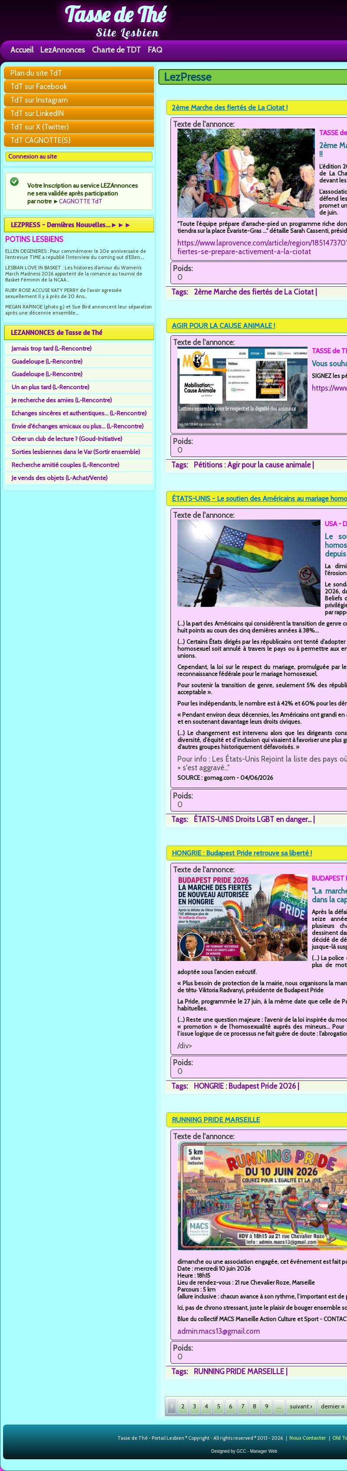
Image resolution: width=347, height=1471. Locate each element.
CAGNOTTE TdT (80, 201)
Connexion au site (32, 156)
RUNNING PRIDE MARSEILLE (216, 1120)
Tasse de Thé (115, 14)
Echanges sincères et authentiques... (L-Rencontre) (79, 413)
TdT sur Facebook (38, 86)
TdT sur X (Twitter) (39, 127)
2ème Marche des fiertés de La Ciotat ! (230, 107)
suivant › (301, 1406)
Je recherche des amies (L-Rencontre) (62, 400)
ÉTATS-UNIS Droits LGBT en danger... (252, 819)
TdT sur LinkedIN (37, 113)
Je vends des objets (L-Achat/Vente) (60, 478)
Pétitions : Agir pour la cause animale (252, 465)
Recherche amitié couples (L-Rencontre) (65, 465)
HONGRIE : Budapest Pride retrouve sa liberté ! (242, 853)
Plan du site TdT (36, 73)
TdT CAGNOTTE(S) (40, 140)
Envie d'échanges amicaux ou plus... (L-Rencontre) (78, 426)
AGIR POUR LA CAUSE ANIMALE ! (223, 325)
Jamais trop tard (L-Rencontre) (52, 348)
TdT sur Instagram (39, 100)
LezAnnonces (62, 49)
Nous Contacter (307, 1437)
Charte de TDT (116, 49)
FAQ (155, 49)
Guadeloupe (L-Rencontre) (47, 361)
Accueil (21, 49)
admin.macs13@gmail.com (218, 1331)
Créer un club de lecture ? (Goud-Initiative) (67, 439)
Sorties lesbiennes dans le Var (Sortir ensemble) (76, 452)
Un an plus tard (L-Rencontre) (50, 387)
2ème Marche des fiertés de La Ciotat (254, 292)
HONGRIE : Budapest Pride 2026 (245, 1086)
